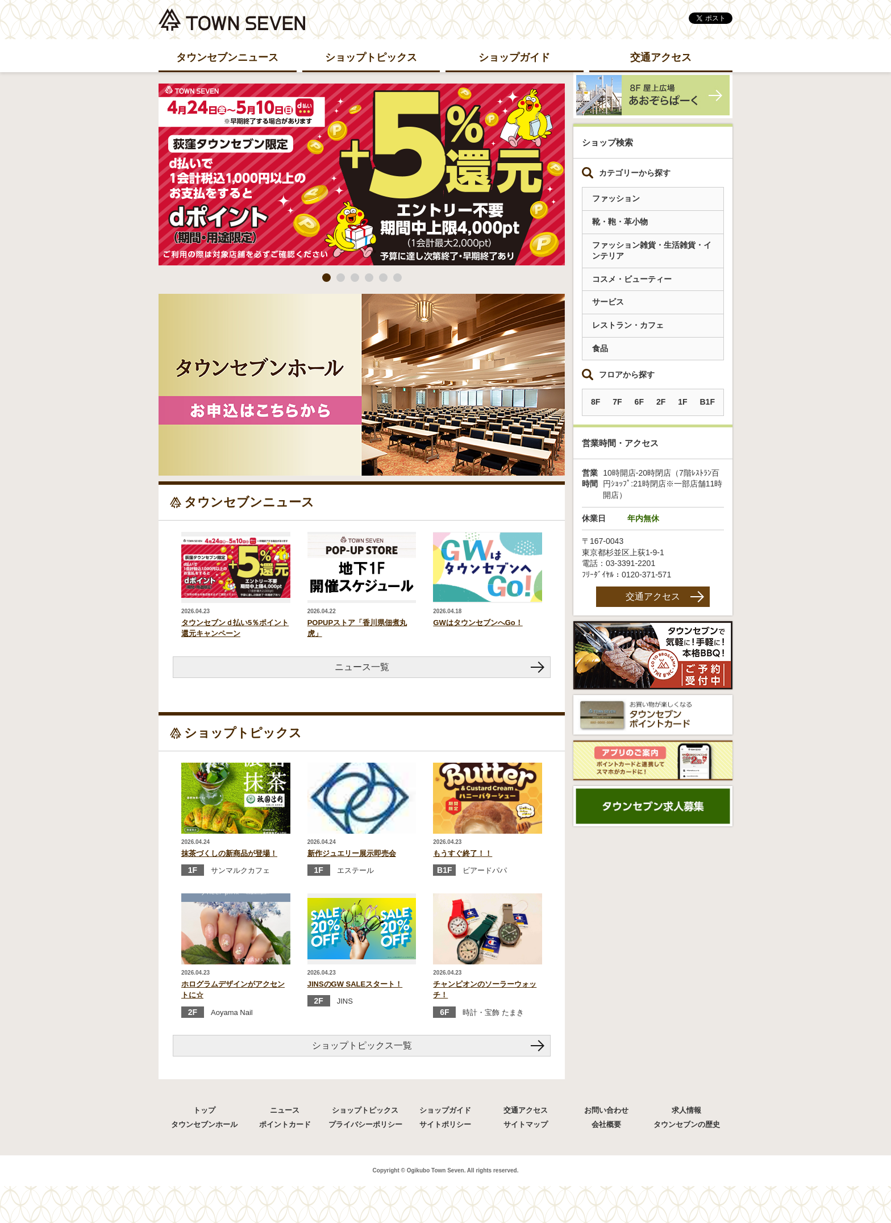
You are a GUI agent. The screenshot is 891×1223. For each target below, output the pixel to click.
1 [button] (326, 277)
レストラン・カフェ (628, 325)
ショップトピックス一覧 (362, 1045)
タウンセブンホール (204, 1124)
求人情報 (686, 1110)
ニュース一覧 (362, 667)
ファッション (616, 198)
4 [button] (369, 277)
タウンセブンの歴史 (686, 1124)
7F (617, 401)
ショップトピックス (371, 57)
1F (682, 401)
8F (595, 401)
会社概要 (606, 1124)
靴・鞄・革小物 (620, 221)
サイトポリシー (445, 1124)
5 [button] (383, 277)
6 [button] (397, 277)
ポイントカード (285, 1124)
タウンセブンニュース (227, 57)
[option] (362, 174)
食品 (600, 348)
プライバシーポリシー (365, 1124)
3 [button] (355, 277)
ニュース (284, 1110)
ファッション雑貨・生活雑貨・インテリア (651, 250)
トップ (204, 1110)
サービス (608, 301)
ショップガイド (514, 57)
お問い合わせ (606, 1110)
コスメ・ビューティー (632, 279)
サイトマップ (525, 1124)
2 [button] (340, 277)
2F (660, 401)
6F (639, 401)
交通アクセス (661, 57)
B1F (707, 401)
